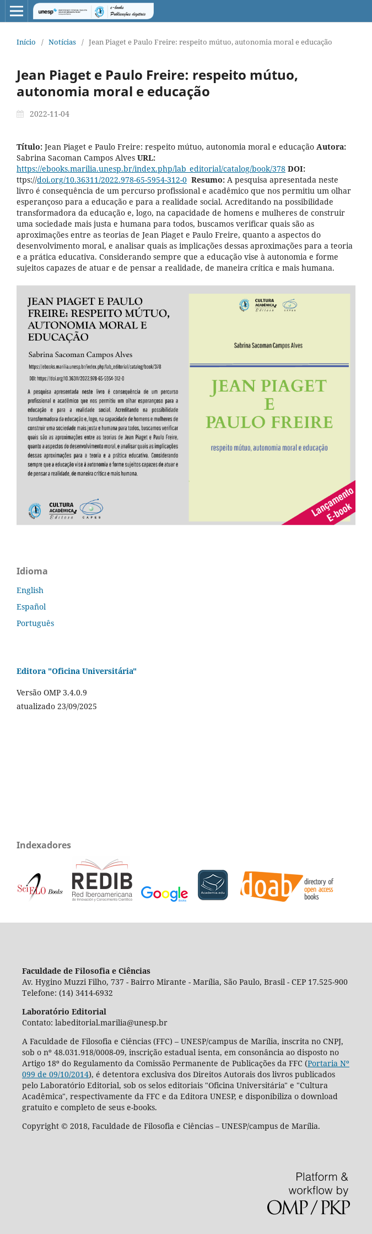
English (30, 590)
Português (35, 623)
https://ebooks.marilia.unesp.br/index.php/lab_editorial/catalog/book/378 (151, 168)
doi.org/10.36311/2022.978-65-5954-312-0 (112, 179)
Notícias (62, 42)
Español (31, 606)
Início (26, 42)
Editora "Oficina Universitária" (77, 671)
